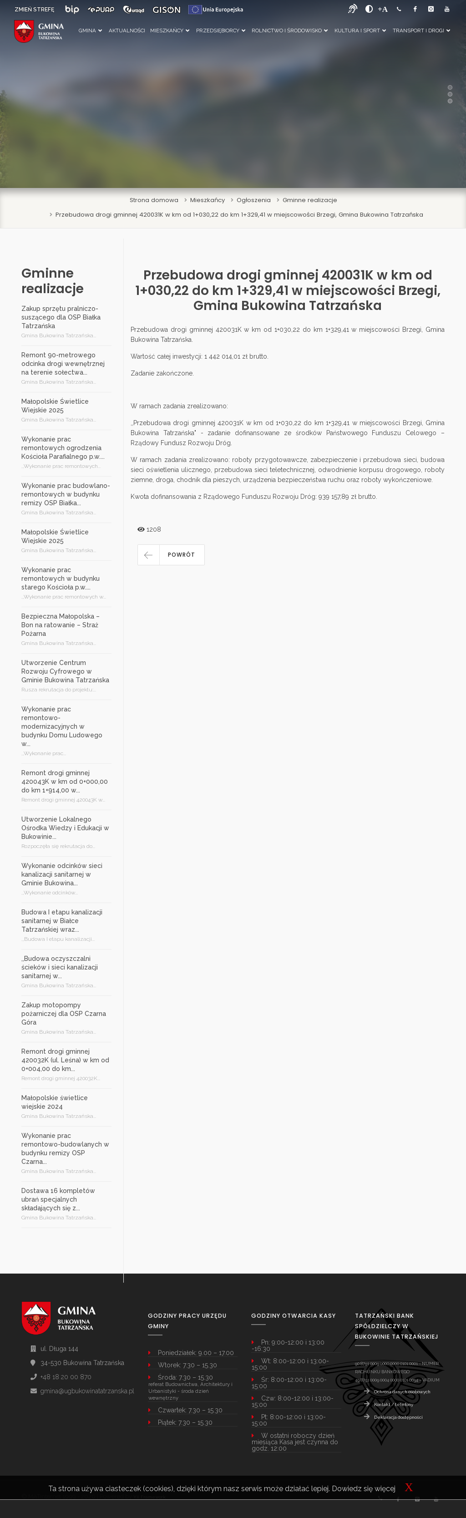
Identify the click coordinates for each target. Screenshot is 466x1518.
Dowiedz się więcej (363, 1488)
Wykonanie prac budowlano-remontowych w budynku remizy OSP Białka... (65, 494)
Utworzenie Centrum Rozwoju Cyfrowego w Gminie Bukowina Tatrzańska (65, 671)
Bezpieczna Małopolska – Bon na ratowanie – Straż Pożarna (60, 625)
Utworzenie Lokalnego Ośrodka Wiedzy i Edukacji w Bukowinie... (65, 828)
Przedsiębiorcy (220, 30)
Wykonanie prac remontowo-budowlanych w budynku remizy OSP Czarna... (65, 1148)
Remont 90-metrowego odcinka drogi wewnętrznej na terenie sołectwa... (63, 363)
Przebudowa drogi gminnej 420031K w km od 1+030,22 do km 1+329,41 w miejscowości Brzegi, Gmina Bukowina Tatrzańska (239, 214)
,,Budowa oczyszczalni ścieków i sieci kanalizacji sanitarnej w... (59, 967)
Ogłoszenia (254, 200)
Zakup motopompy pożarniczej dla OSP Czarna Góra (63, 1013)
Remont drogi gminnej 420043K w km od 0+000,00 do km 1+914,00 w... (64, 781)
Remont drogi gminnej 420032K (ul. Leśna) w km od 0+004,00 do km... (65, 1060)
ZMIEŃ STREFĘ (34, 9)
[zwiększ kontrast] (369, 9)
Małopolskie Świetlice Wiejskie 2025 (55, 406)
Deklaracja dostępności (398, 1417)
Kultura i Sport (360, 30)
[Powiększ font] (382, 9)
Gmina (90, 30)
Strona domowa (154, 200)
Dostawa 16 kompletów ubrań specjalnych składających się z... (58, 1199)
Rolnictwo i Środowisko (290, 30)
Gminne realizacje (310, 200)
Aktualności (127, 30)
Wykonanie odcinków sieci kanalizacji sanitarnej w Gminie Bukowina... (61, 874)
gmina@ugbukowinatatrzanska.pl (87, 1391)
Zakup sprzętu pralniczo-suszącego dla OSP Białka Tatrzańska (61, 317)
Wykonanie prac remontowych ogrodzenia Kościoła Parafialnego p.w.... (63, 448)
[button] (171, 554)
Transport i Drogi (421, 30)
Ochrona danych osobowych (402, 1391)
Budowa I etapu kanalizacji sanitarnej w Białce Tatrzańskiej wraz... (61, 921)
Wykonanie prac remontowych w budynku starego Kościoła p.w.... (60, 578)
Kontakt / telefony (393, 1404)
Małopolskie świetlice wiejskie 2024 (54, 1102)
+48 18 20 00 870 (66, 1377)
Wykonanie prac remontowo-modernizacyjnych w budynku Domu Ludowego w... (61, 726)
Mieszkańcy (169, 30)
